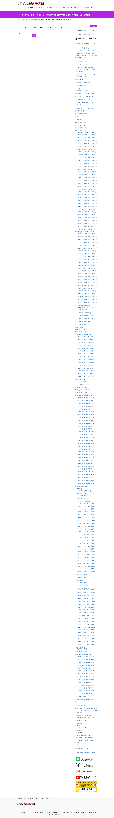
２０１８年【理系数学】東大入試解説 (86, 248)
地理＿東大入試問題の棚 (82, 655)
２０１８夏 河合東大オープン (84, 310)
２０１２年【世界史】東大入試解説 (85, 624)
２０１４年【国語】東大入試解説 (84, 432)
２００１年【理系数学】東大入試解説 (86, 294)
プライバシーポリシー (29, 798)
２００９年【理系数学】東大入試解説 (86, 271)
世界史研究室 (79, 580)
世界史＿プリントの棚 (81, 585)
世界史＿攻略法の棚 (81, 582)
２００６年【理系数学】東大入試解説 (86, 279)
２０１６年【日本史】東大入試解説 (85, 532)
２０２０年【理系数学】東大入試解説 (86, 242)
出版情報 (78, 730)
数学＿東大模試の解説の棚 (83, 305)
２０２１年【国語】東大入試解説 (85, 412)
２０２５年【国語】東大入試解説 (84, 400)
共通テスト (79, 119)
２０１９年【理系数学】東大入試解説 (86, 245)
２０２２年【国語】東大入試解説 (85, 409)
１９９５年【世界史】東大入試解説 (85, 638)
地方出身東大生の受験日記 (83, 82)
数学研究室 (79, 125)
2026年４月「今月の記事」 (83, 48)
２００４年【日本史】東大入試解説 (85, 557)
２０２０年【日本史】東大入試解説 (85, 520)
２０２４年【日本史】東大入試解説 (85, 509)
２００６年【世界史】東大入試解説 (85, 630)
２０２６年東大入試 (81, 61)
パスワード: (24, 34)
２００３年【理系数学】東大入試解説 (86, 288)
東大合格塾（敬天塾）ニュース (84, 717)
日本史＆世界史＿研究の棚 (83, 491)
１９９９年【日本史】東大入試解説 (85, 563)
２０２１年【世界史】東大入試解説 (85, 604)
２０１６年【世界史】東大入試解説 (85, 618)
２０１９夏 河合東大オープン (84, 307)
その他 (78, 723)
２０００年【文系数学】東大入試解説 (86, 209)
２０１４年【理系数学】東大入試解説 (86, 259)
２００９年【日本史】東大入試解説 (85, 546)
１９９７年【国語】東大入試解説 (84, 474)
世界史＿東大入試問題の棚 (83, 588)
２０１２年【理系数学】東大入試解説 (86, 262)
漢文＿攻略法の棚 (81, 387)
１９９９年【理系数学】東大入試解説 (86, 296)
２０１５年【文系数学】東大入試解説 (86, 166)
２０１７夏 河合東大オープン (84, 318)
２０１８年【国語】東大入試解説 (84, 420)
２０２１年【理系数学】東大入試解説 (86, 239)
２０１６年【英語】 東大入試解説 (85, 365)
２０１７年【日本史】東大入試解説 (85, 529)
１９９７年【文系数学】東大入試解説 (86, 217)
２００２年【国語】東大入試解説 (84, 460)
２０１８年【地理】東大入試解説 (84, 679)
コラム (78, 88)
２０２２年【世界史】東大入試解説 (85, 601)
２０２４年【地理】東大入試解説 (84, 662)
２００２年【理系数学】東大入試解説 (86, 291)
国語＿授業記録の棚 (81, 486)
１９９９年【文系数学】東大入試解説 (86, 212)
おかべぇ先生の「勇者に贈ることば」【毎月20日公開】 (86, 712)
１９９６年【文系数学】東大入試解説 (86, 223)
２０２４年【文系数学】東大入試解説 (86, 140)
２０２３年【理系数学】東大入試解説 (86, 236)
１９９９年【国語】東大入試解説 (84, 469)
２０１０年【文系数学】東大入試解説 (86, 180)
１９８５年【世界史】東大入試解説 (85, 644)
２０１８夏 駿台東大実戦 (83, 313)
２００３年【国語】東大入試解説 (84, 457)
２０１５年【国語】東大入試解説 (84, 429)
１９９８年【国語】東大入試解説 (84, 472)
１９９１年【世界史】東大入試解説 (85, 641)
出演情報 (78, 725)
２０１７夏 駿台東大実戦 (83, 321)
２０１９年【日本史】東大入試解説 (85, 523)
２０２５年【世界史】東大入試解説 (85, 593)
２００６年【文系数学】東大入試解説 (86, 192)
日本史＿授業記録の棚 (82, 575)
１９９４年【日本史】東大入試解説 (85, 569)
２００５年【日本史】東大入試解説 (85, 554)
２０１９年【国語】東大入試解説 (84, 417)
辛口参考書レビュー (81, 91)
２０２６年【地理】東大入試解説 (84, 656)
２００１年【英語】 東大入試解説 (85, 376)
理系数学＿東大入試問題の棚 (84, 232)
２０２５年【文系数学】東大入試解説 (86, 138)
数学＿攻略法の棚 (81, 127)
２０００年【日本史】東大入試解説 (85, 560)
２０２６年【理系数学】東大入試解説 (86, 234)
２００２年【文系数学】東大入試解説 (86, 203)
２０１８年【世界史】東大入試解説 (85, 613)
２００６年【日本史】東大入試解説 (85, 552)
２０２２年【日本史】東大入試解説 (85, 515)
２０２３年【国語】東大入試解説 (84, 406)
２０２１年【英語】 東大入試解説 (85, 351)
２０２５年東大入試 (81, 64)
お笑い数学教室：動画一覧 (83, 737)
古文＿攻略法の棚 (81, 384)
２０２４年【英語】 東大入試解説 (85, 342)
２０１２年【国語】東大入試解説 (84, 437)
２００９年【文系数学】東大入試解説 (86, 183)
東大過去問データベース (87, 30)
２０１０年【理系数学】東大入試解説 (86, 268)
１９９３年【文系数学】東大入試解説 (86, 229)
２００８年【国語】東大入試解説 (84, 446)
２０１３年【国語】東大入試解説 (84, 435)
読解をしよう (79, 117)
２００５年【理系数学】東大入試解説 (86, 282)
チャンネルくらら (81, 727)
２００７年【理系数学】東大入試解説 (86, 276)
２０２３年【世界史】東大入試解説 (85, 598)
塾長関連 (20, 798)
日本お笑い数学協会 (82, 736)
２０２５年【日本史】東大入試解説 (85, 506)
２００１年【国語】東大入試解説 (84, 463)
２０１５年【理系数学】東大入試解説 (86, 256)
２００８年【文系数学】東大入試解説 (86, 186)
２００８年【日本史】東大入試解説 (85, 549)
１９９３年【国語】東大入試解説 (84, 480)
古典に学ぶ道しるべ (81, 705)
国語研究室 (79, 379)
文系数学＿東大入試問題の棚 (84, 133)
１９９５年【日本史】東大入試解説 (85, 566)
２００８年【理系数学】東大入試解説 (86, 274)
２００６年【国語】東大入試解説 (84, 449)
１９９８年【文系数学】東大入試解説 (86, 215)
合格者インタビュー (81, 720)
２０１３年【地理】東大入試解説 (84, 694)
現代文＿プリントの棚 (82, 390)
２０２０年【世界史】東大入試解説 (85, 607)
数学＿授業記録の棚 (81, 324)
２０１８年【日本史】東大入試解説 (85, 526)
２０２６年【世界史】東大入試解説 (85, 590)
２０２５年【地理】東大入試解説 (84, 659)
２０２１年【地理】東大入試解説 (84, 671)
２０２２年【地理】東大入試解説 (84, 668)
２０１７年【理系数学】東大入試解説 (86, 251)
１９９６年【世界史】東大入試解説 (85, 635)
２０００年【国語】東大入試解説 (84, 466)
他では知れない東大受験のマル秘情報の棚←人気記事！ (85, 71)
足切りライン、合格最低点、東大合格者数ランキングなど (85, 75)
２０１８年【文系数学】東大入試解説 (86, 157)
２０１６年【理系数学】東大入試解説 (86, 254)
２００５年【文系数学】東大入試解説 (86, 195)
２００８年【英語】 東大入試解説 (85, 374)
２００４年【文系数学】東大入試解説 (86, 197)
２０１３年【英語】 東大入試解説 (85, 368)
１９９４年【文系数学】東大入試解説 (86, 226)
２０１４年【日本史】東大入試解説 (85, 537)
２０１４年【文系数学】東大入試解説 (86, 169)
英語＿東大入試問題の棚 (82, 335)
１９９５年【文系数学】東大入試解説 (86, 220)
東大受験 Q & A (80, 85)
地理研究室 (79, 647)
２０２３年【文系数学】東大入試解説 (86, 143)
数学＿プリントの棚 (81, 130)
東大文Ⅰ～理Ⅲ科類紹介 (82, 99)
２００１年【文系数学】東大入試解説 (86, 206)
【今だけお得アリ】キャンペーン (84, 51)
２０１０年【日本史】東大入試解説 (85, 543)
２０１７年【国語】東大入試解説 (84, 423)
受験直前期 (79, 79)
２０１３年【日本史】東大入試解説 (85, 540)
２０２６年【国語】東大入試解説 (84, 397)
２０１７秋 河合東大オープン (84, 316)
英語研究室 (79, 327)
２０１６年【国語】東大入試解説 (84, 426)
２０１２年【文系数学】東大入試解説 (86, 175)
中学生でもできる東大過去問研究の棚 (86, 96)
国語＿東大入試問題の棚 (83, 396)
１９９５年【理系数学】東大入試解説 (86, 302)
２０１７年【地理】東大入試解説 (84, 682)
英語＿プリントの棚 (81, 332)
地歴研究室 (79, 489)
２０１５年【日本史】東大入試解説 (85, 535)
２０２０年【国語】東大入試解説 (84, 415)
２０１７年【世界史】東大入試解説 (85, 615)
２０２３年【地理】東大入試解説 (84, 665)
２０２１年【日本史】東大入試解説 (85, 517)
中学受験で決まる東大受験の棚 (84, 94)
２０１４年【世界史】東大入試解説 (85, 621)
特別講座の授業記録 (81, 114)
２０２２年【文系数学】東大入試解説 (86, 146)
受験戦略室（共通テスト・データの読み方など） (85, 103)
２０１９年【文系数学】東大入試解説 (86, 155)
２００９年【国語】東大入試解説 (84, 443)
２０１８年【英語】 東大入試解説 (85, 359)
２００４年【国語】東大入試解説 (84, 455)
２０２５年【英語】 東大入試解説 (85, 339)
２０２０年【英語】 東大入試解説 (85, 354)
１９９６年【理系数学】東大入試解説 (86, 299)
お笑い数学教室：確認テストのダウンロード (85, 741)
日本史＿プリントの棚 (81, 498)
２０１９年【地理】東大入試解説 (84, 676)
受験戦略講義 (79, 111)
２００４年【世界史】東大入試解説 (85, 633)
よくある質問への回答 (81, 577)
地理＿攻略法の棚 (81, 649)
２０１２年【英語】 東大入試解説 (85, 371)
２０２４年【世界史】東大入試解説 (85, 595)
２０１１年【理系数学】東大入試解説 (86, 265)
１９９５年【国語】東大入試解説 (84, 477)
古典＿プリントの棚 (81, 393)
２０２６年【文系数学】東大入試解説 (86, 135)
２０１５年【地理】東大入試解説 (84, 688)
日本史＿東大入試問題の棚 (83, 501)
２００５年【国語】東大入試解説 (84, 452)
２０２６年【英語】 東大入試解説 (85, 336)
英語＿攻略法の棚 (81, 329)
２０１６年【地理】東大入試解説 (84, 685)
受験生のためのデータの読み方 (84, 108)
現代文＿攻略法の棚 (81, 381)
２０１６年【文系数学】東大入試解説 (86, 163)
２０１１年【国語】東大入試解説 (84, 440)
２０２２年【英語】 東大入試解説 (85, 348)
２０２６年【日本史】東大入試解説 (85, 503)
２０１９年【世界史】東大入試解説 (85, 610)
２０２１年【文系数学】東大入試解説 (86, 149)
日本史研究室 (80, 494)
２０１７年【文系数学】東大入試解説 (86, 160)
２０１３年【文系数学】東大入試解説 (86, 172)
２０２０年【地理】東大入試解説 (84, 674)
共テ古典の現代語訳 (81, 122)
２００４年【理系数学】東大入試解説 (86, 285)
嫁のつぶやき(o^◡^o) (82, 748)
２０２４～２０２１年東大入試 (84, 67)
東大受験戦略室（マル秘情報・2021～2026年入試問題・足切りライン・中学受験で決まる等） (86, 55)
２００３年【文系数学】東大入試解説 (86, 200)
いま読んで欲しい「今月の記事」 (84, 34)
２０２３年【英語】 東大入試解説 (85, 345)
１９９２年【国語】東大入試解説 (84, 483)
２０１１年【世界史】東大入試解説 (85, 627)
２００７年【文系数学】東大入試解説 (86, 189)
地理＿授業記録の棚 (81, 696)
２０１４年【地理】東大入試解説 (84, 691)
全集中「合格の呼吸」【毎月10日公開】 (86, 708)
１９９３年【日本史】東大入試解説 (85, 572)
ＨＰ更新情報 (79, 733)
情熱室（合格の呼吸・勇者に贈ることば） (86, 700)
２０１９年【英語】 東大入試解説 (85, 356)
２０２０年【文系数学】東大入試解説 (86, 152)
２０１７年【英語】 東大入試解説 (85, 362)
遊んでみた (79, 745)
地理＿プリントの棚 (81, 652)
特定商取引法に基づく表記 (42, 798)
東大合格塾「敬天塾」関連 (83, 716)
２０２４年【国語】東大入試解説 (85, 403)
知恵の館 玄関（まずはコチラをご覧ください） (85, 44)
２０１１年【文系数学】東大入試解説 (86, 177)
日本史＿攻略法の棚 (81, 495)
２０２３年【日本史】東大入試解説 (85, 512)
